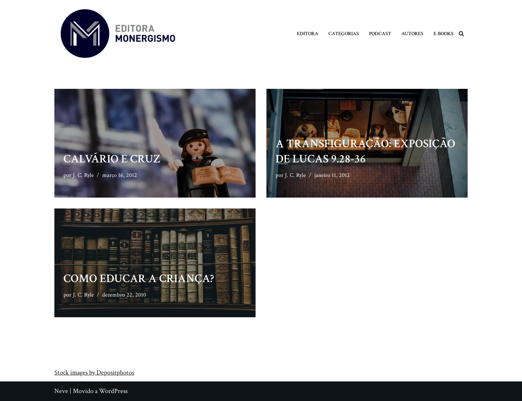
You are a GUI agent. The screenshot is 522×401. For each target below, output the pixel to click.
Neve (61, 391)
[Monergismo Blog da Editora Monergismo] (117, 34)
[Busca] (461, 33)
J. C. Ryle (83, 175)
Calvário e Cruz (111, 159)
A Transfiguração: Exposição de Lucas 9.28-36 (365, 151)
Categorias (343, 33)
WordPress (113, 391)
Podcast (380, 33)
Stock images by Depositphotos (94, 372)
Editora (307, 33)
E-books (443, 33)
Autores (412, 33)
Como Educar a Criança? (138, 278)
